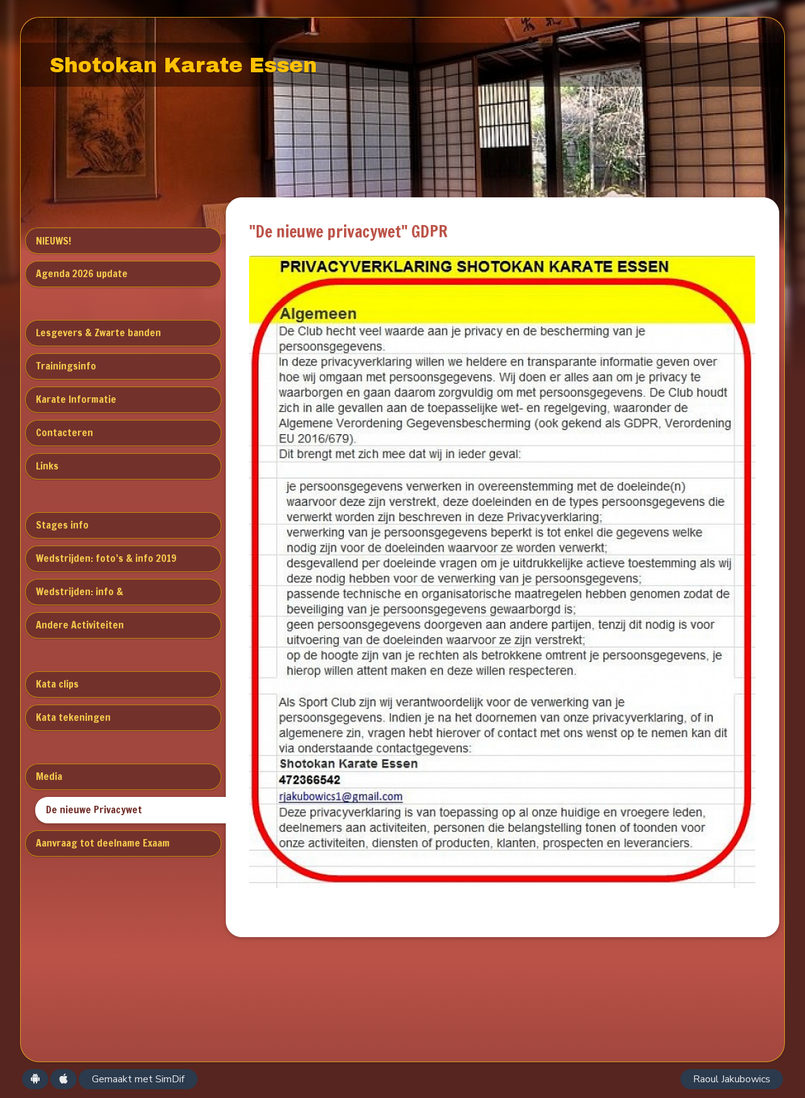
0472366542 (268, 971)
